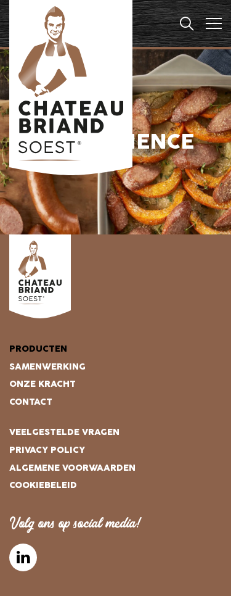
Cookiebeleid (43, 485)
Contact (30, 402)
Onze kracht (42, 384)
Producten (38, 349)
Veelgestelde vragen (64, 432)
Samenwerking (47, 367)
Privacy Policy (47, 450)
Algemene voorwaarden (72, 468)
